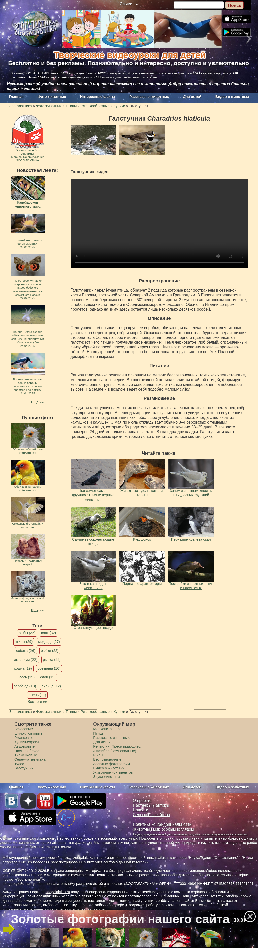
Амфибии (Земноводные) (114, 751)
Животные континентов (113, 772)
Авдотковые (24, 746)
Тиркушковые (25, 755)
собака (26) (25, 651)
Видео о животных (232, 97)
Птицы (98, 733)
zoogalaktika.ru (58, 892)
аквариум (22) (25, 659)
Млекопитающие (107, 729)
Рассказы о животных (149, 97)
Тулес (19, 764)
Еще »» (37, 402)
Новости (140, 810)
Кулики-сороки (26, 742)
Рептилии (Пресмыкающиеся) (118, 746)
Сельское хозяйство (151, 815)
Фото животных (52, 97)
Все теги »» (37, 701)
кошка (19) (23, 668)
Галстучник (23, 768)
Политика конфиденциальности (162, 824)
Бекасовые (23, 729)
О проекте (142, 800)
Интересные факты (97, 97)
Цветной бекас (26, 751)
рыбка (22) (52, 659)
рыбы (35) (27, 633)
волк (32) (48, 633)
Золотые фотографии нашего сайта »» (129, 919)
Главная (16, 97)
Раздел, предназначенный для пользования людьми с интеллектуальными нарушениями (190, 834)
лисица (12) (51, 686)
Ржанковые (24, 738)
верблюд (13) (25, 686)
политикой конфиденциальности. (78, 909)
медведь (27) (49, 642)
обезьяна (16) (49, 668)
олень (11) (37, 695)
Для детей (192, 97)
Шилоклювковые (28, 733)
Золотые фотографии (111, 764)
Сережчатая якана (29, 759)
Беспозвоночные (107, 759)
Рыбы (98, 755)
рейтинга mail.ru (152, 858)
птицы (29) (24, 642)
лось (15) (27, 677)
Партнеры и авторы (151, 805)
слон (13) (47, 677)
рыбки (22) (50, 651)
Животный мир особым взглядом (163, 829)
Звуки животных (106, 777)
